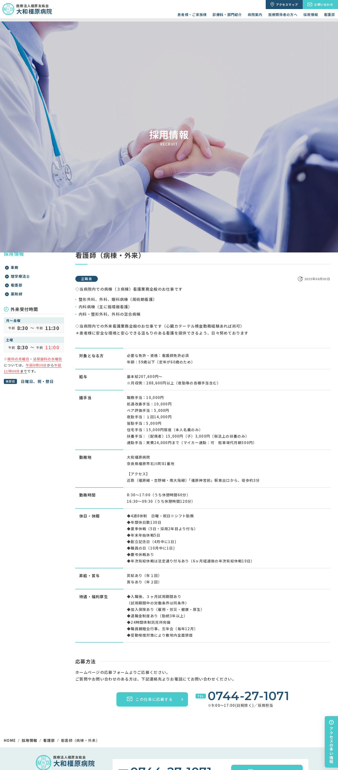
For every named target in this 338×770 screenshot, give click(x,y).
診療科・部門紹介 (227, 14)
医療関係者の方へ (282, 14)
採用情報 (310, 14)
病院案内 (255, 14)
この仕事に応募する (150, 699)
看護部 (329, 14)
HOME (10, 740)
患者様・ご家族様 (192, 14)
